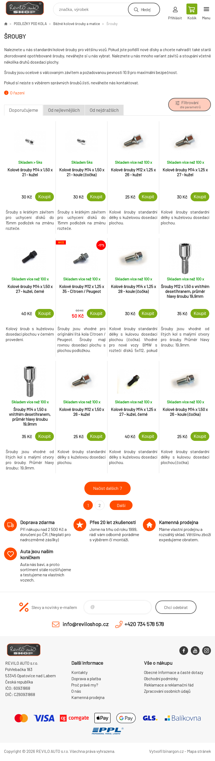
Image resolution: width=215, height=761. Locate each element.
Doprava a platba (86, 678)
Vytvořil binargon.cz (166, 751)
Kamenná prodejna (88, 697)
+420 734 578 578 (144, 624)
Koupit (44, 196)
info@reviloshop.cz (86, 624)
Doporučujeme (23, 110)
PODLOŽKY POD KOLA (30, 23)
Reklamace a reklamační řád (169, 684)
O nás (76, 691)
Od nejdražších (104, 110)
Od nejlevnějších (64, 110)
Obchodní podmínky (161, 678)
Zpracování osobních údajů (167, 691)
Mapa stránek (199, 751)
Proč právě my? (84, 684)
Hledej (145, 9)
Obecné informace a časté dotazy (173, 672)
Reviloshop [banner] (28, 8)
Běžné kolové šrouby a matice (76, 23)
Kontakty (79, 672)
